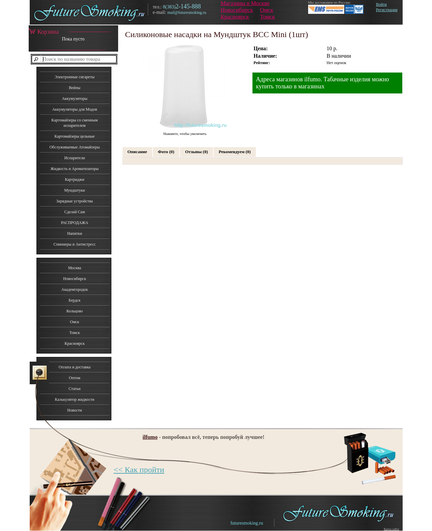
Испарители (74, 158)
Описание (137, 151)
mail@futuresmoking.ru (186, 12)
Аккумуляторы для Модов (74, 109)
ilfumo (150, 437)
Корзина (44, 31)
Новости (74, 410)
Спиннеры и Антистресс (74, 244)
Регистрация (387, 9)
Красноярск (235, 16)
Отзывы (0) (196, 151)
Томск (267, 16)
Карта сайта (391, 529)
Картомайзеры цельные (74, 136)
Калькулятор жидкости (74, 399)
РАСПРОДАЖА (74, 222)
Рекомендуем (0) (235, 151)
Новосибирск (237, 10)
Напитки (74, 233)
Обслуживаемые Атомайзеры (74, 147)
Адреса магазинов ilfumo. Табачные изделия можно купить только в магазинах (322, 83)
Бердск (74, 300)
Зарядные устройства (74, 201)
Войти (381, 4)
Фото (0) (166, 151)
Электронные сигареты (74, 77)
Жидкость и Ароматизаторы (75, 168)
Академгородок (74, 289)
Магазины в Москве (245, 3)
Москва (74, 268)
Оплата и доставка (74, 367)
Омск (266, 10)
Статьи (74, 388)
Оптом (74, 377)
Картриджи (74, 179)
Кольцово (74, 311)
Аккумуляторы (74, 98)
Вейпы (74, 87)
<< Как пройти (139, 469)
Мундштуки (74, 190)
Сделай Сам (74, 211)
